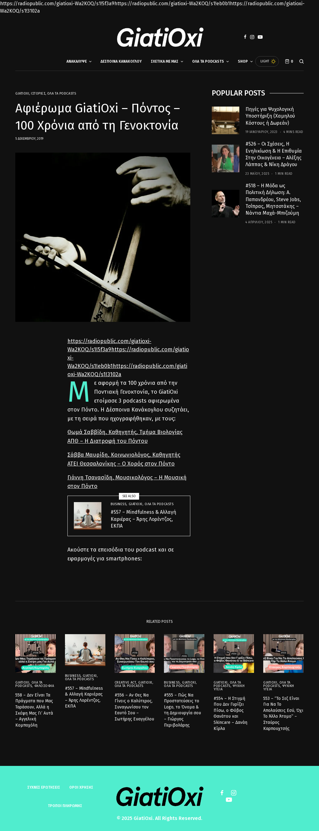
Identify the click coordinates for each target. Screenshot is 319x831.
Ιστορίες (38, 93)
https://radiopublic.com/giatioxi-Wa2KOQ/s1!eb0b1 (172, 3)
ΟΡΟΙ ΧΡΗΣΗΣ (81, 787)
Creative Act (125, 680)
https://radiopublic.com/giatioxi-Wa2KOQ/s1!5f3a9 (57, 3)
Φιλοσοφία (44, 684)
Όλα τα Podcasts (61, 93)
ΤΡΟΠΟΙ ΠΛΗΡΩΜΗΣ (65, 806)
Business (118, 504)
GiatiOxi (22, 93)
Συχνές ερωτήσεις (43, 787)
